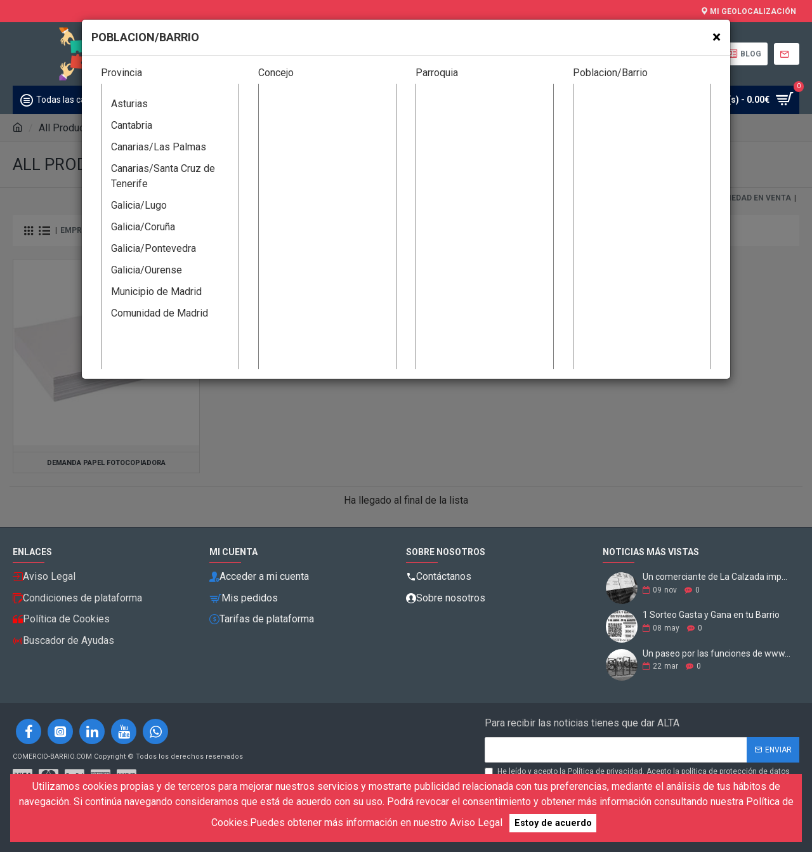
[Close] (716, 37)
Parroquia (437, 73)
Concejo (276, 73)
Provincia (121, 73)
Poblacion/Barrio (610, 73)
